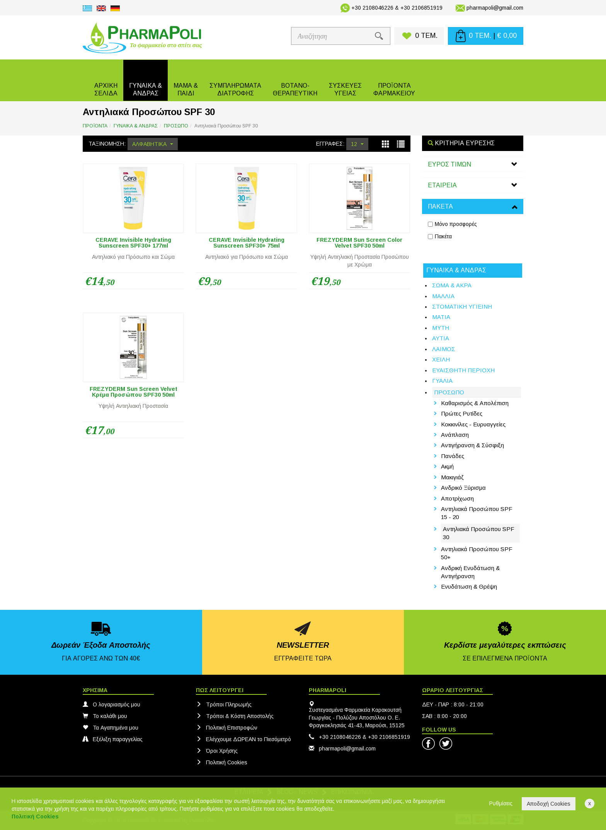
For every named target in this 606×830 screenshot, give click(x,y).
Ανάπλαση (455, 434)
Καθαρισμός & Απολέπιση (475, 403)
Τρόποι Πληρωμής (224, 704)
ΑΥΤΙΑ (440, 338)
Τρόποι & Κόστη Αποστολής (235, 716)
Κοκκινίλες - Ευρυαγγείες (473, 424)
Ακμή (447, 466)
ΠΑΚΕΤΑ (440, 206)
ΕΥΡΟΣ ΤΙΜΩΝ (449, 164)
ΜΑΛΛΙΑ (443, 296)
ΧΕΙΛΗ (441, 359)
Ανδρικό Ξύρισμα (463, 487)
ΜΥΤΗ (440, 327)
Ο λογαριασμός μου (111, 704)
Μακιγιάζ (452, 477)
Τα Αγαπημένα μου (110, 728)
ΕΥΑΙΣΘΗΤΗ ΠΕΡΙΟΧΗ (463, 370)
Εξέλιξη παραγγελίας (113, 739)
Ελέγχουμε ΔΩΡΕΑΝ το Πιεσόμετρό (243, 739)
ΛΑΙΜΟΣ (443, 349)
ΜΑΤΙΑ (441, 317)
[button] (145, 80)
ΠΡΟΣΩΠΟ (176, 126)
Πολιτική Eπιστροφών (226, 728)
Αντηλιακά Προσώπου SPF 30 (478, 533)
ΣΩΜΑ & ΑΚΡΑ (452, 285)
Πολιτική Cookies (221, 762)
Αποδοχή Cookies (548, 804)
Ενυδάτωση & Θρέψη (469, 586)
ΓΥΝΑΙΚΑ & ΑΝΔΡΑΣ (136, 126)
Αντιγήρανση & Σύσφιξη (472, 445)
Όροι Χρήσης (217, 751)
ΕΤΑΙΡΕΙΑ (442, 185)
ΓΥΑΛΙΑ (442, 380)
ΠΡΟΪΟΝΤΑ (95, 126)
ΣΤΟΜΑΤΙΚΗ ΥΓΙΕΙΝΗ (462, 306)
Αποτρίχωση (457, 498)
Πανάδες (452, 456)
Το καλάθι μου (105, 716)
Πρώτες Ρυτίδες (461, 413)
